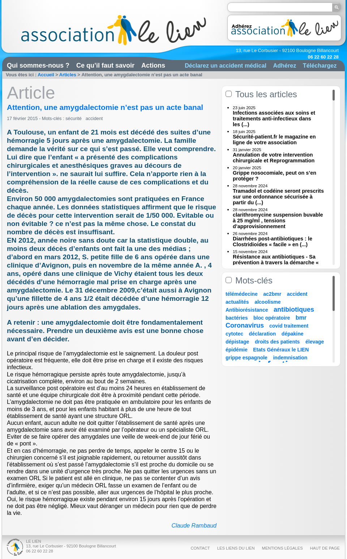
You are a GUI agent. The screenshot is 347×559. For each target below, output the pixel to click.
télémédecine (242, 294)
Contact (200, 548)
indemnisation (290, 357)
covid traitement (288, 326)
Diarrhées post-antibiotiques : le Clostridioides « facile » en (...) (272, 241)
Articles (67, 74)
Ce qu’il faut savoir (105, 65)
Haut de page (325, 548)
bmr (301, 318)
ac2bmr (272, 294)
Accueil (46, 74)
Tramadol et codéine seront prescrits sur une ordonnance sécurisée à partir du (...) (278, 196)
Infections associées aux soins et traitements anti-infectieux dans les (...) (274, 118)
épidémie (237, 350)
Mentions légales (282, 548)
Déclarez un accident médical (225, 65)
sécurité (73, 118)
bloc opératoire (271, 318)
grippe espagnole (246, 357)
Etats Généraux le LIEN (281, 350)
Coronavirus (246, 325)
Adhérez (284, 65)
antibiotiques (294, 309)
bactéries (237, 318)
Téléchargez (320, 65)
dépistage (237, 342)
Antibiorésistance (247, 310)
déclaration (262, 334)
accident (94, 118)
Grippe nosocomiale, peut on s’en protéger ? (274, 176)
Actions (153, 65)
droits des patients (277, 342)
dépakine (293, 334)
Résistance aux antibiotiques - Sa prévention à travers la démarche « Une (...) (276, 262)
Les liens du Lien (236, 548)
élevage (314, 342)
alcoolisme (267, 302)
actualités (237, 302)
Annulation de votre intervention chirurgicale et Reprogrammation (273, 157)
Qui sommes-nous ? (38, 65)
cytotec (234, 334)
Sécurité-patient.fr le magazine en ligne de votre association (274, 139)
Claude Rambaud (194, 525)
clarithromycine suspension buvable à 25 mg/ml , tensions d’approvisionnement (278, 220)
